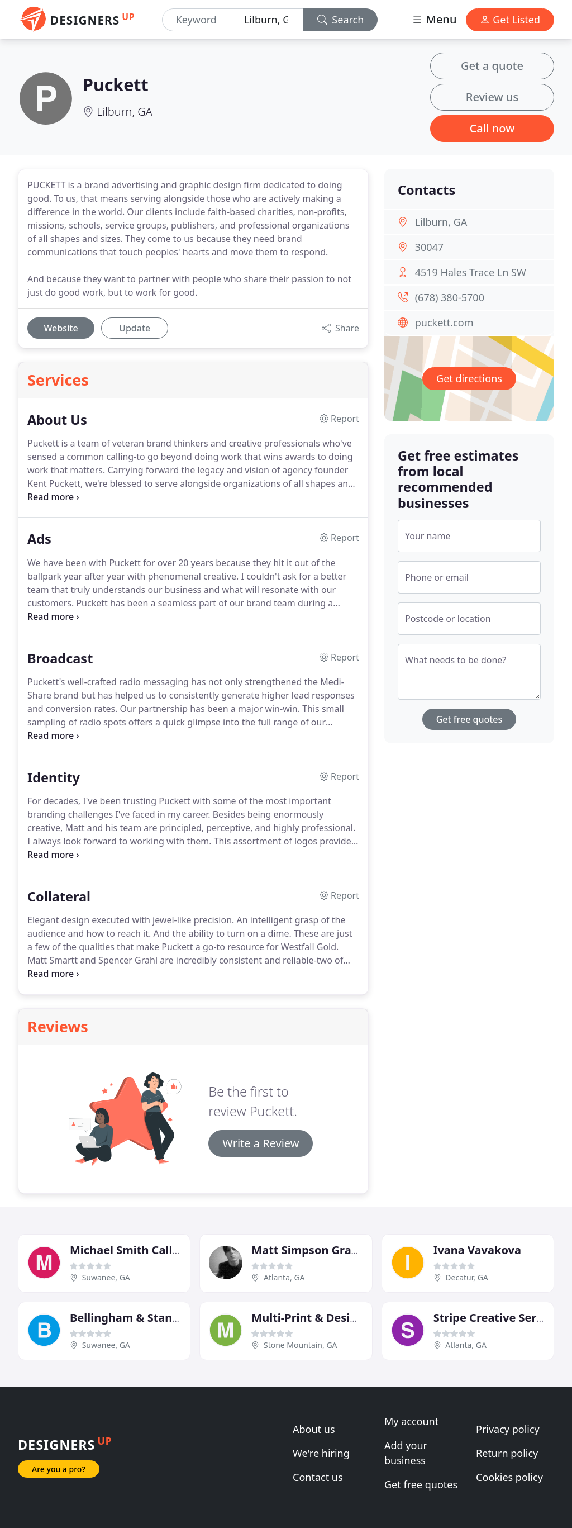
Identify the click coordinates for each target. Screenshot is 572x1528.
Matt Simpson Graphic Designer (339, 1249)
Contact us (318, 1477)
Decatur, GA (466, 1277)
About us (314, 1429)
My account (411, 1421)
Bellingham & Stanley (129, 1317)
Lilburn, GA (124, 111)
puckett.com (444, 322)
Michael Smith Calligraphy (142, 1249)
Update (134, 328)
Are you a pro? (58, 1469)
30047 (429, 247)
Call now (492, 128)
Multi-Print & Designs (310, 1317)
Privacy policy (508, 1429)
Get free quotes (469, 719)
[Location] (269, 19)
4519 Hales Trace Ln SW (470, 272)
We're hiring (321, 1453)
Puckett (116, 84)
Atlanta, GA (284, 1277)
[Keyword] (199, 19)
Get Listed (510, 19)
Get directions (469, 378)
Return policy (507, 1453)
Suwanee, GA (106, 1277)
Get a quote (492, 65)
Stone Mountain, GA (300, 1345)
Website (61, 328)
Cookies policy (509, 1477)
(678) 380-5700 (449, 297)
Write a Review (260, 1143)
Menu (434, 19)
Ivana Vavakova (477, 1249)
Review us (492, 97)
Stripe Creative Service (496, 1317)
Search (340, 19)
